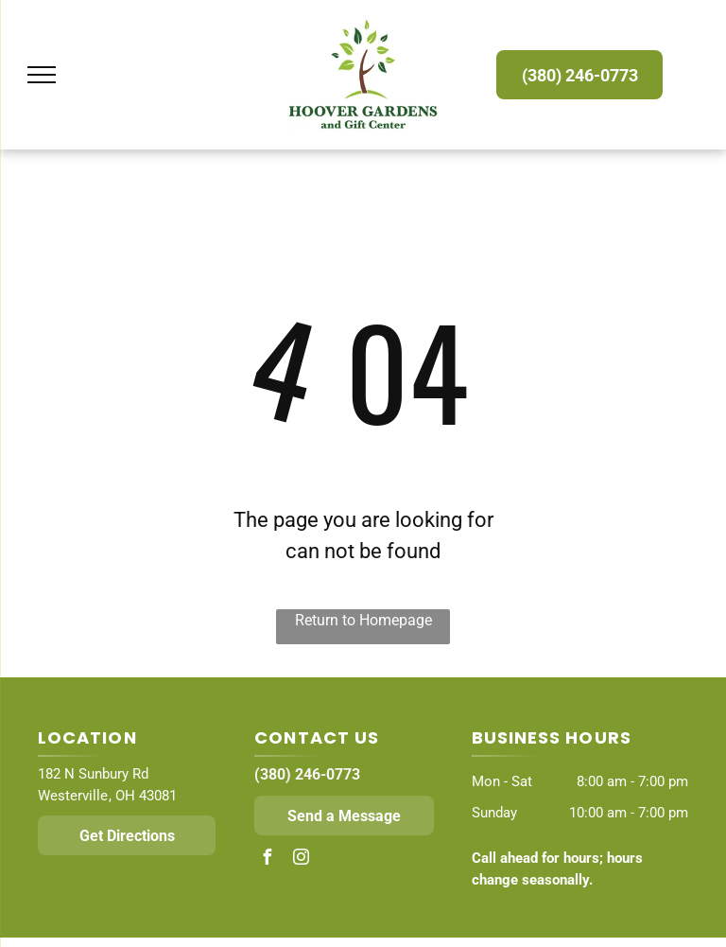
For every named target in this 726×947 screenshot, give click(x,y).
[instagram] (300, 859)
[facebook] (266, 859)
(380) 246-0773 (307, 774)
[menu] (41, 74)
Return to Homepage (363, 620)
